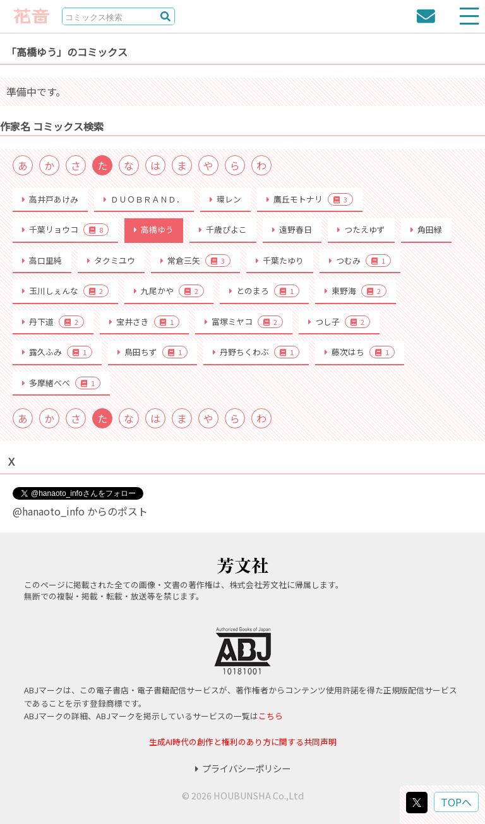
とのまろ (264, 291)
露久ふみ (57, 352)
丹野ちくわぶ (256, 352)
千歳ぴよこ (223, 229)
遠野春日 (292, 229)
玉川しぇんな (65, 291)
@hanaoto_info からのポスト (80, 511)
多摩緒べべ (61, 383)
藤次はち (360, 352)
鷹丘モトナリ (309, 199)
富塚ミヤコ (244, 321)
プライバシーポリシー (242, 768)
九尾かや (169, 291)
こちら (270, 716)
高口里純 (42, 260)
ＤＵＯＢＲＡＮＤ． (144, 199)
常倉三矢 (195, 260)
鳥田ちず (152, 352)
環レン (225, 199)
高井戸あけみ (50, 199)
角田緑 (426, 229)
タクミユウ (111, 260)
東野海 (355, 291)
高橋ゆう (154, 229)
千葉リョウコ (65, 229)
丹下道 (53, 321)
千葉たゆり (280, 260)
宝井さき (144, 321)
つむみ (360, 260)
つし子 (339, 321)
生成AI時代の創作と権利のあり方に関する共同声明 (243, 742)
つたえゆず (361, 229)
